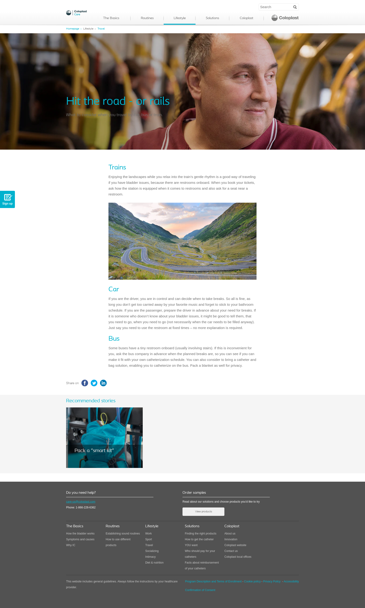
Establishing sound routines (123, 533)
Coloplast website (235, 545)
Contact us (231, 551)
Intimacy (150, 556)
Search (295, 6)
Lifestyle (180, 18)
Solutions (212, 18)
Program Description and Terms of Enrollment (213, 581)
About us (229, 533)
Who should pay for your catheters (200, 553)
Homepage (72, 28)
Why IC (70, 545)
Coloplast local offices (237, 556)
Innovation (230, 539)
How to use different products (118, 542)
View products (203, 511)
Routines (147, 18)
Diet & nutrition (154, 562)
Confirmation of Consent (200, 590)
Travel (101, 28)
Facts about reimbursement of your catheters (202, 565)
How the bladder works (80, 533)
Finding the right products (200, 533)
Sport (148, 539)
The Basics (111, 18)
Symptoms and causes (80, 539)
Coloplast (246, 18)
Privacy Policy (272, 581)
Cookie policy (252, 581)
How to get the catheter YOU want (199, 542)
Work (148, 533)
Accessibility (291, 581)
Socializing (152, 551)
